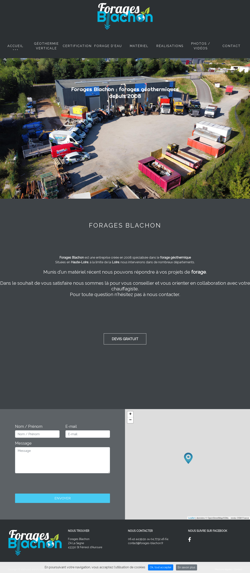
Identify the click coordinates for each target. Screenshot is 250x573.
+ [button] (130, 414)
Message (23, 443)
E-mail (71, 426)
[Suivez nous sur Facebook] (191, 540)
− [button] (130, 420)
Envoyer (62, 498)
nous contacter (163, 294)
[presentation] (62, 484)
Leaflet (191, 518)
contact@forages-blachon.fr (145, 543)
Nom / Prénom (28, 426)
